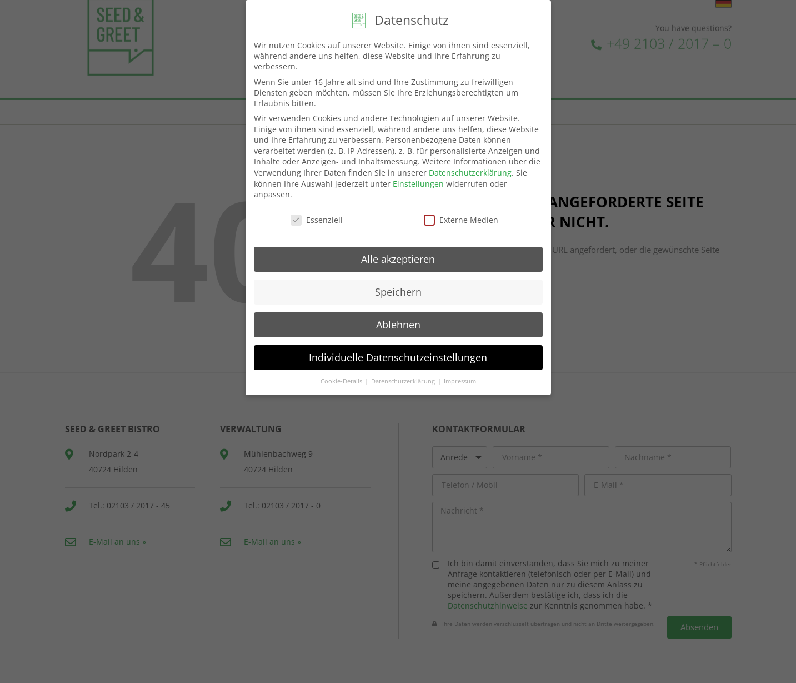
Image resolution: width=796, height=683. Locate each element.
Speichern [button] (398, 289)
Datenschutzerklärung (470, 170)
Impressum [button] (460, 379)
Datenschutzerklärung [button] (404, 379)
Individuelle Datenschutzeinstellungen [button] (398, 355)
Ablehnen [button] (398, 322)
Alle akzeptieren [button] (398, 256)
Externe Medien (461, 217)
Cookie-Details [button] (342, 379)
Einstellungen (418, 181)
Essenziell (317, 217)
